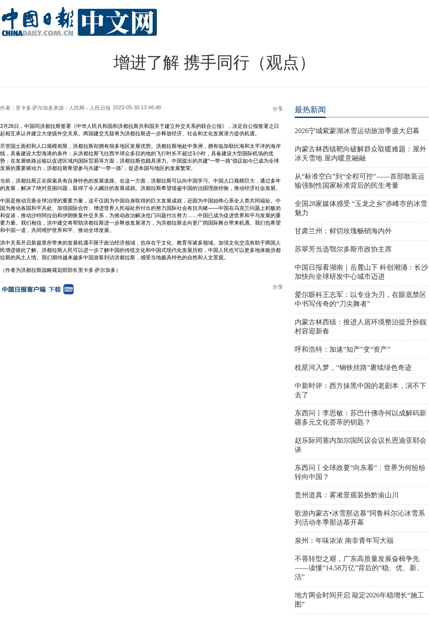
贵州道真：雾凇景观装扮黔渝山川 (347, 495)
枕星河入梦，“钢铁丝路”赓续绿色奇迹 (353, 367)
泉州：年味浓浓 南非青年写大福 (344, 540)
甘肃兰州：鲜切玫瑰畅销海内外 (343, 231)
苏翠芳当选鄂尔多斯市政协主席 (343, 249)
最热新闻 (310, 109)
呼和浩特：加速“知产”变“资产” (342, 349)
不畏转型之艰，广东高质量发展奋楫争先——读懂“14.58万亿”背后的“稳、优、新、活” (359, 568)
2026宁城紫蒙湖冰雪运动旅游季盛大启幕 (357, 130)
